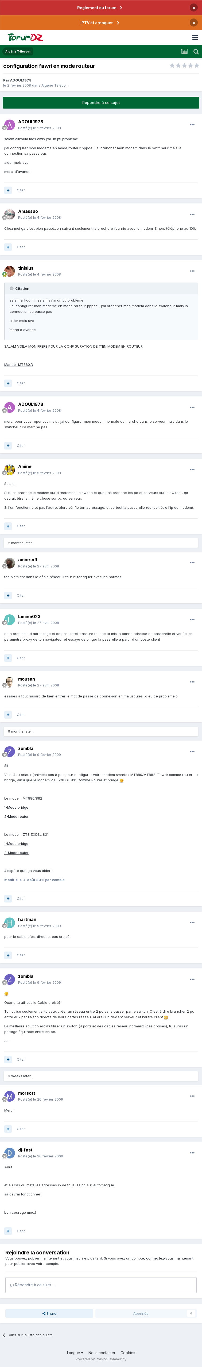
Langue (75, 1352)
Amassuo (28, 211)
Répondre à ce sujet (101, 102)
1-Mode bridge (16, 807)
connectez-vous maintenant (169, 1258)
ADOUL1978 (21, 80)
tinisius (25, 268)
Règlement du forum (96, 7)
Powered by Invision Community (101, 1359)
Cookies (128, 1352)
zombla (25, 748)
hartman (27, 919)
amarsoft (28, 559)
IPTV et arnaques (97, 22)
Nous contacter (101, 1352)
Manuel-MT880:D (18, 364)
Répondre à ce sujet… (32, 1285)
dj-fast (25, 1150)
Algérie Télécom (55, 85)
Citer (21, 190)
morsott (26, 1093)
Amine (25, 466)
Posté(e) (39, 128)
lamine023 (29, 616)
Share (49, 1313)
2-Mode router (16, 816)
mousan (26, 679)
